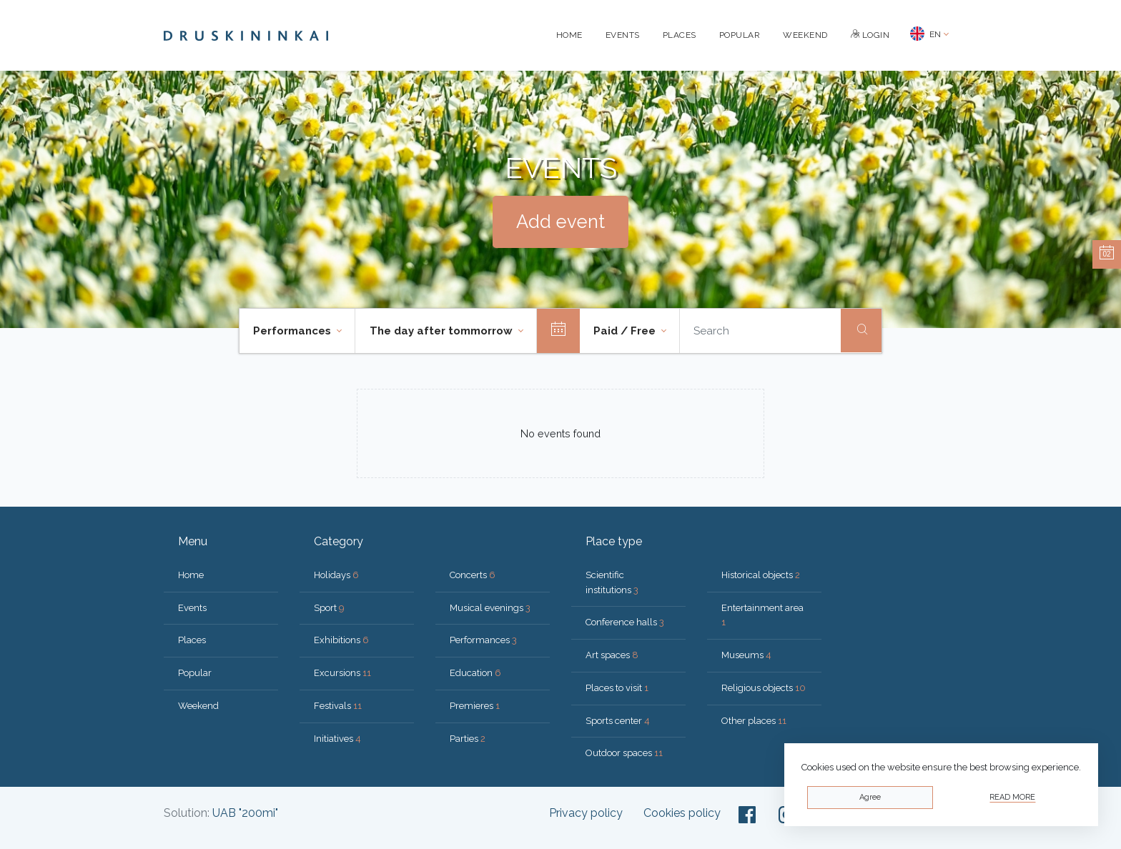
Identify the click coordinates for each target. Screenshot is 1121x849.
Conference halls (625, 622)
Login (870, 35)
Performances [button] (293, 330)
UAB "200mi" (245, 813)
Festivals (338, 705)
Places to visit (617, 687)
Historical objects (760, 575)
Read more (1012, 797)
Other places (753, 720)
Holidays (336, 575)
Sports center (618, 720)
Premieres (475, 705)
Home (569, 35)
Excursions (342, 672)
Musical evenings (490, 607)
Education (475, 672)
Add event (560, 221)
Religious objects (763, 687)
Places (679, 35)
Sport (329, 607)
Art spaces (612, 655)
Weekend (805, 35)
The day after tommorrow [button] (442, 330)
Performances (483, 640)
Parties (467, 738)
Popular (740, 35)
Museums (746, 655)
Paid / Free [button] (625, 330)
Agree (870, 797)
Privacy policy (586, 813)
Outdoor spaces (624, 753)
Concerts (472, 575)
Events (623, 35)
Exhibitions (341, 640)
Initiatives (337, 738)
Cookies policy (682, 813)
